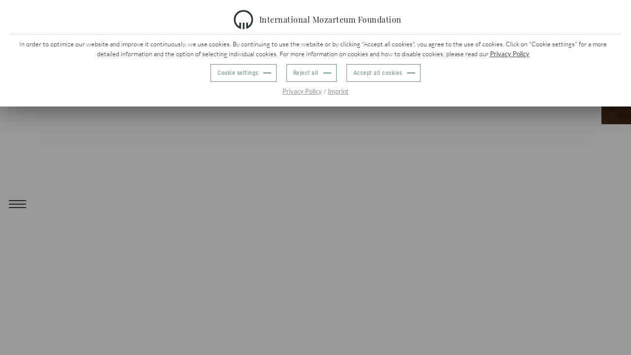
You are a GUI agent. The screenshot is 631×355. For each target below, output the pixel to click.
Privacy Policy (509, 54)
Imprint (338, 91)
